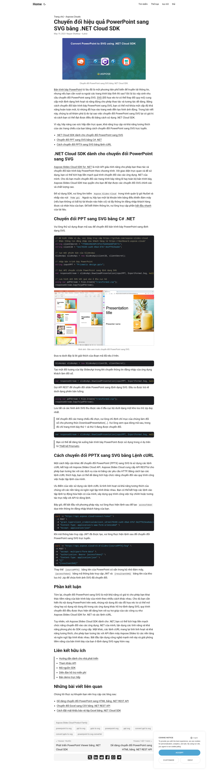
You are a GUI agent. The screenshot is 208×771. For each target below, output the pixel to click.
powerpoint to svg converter (90, 734)
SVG (99, 97)
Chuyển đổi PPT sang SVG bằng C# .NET (79, 139)
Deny (190, 760)
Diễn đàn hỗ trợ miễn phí (72, 672)
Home (37, 4)
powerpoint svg (111, 728)
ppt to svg (81, 728)
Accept (179, 753)
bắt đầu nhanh (143, 205)
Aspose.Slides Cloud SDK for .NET (73, 166)
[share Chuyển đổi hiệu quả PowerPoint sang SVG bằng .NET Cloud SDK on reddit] (102, 758)
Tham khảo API (67, 663)
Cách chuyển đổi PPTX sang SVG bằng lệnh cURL (84, 144)
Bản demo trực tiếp (69, 677)
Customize (168, 760)
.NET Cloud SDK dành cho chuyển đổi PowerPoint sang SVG (90, 135)
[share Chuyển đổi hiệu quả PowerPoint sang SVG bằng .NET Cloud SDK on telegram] (119, 758)
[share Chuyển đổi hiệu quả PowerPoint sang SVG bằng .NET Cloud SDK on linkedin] (96, 758)
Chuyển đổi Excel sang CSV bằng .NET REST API (83, 705)
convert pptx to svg (64, 734)
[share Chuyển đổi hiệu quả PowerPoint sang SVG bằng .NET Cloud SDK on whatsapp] (113, 758)
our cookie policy (174, 747)
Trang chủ (59, 16)
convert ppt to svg (143, 728)
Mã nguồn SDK (67, 667)
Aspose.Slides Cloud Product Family (71, 723)
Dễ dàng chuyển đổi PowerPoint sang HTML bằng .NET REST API (93, 701)
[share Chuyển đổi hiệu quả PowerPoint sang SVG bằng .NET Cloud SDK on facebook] (107, 758)
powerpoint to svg (63, 728)
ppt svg (127, 728)
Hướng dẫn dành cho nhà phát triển (78, 658)
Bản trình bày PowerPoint (68, 89)
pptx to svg (95, 728)
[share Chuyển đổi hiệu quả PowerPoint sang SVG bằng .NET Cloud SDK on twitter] (90, 758)
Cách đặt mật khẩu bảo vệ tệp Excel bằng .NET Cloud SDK (89, 710)
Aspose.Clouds (73, 16)
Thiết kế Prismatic (69, 446)
